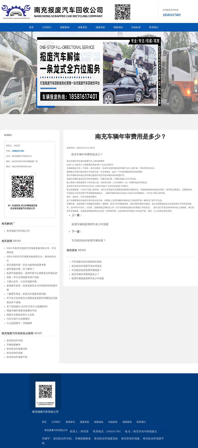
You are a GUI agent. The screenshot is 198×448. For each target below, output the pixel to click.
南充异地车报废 (15, 353)
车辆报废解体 (13, 344)
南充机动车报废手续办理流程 (87, 266)
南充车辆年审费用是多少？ (85, 274)
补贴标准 (136, 27)
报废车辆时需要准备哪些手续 (22, 310)
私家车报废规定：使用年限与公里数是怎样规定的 (32, 273)
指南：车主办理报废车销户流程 (23, 277)
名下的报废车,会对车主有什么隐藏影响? (27, 306)
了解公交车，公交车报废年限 (22, 281)
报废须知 (118, 27)
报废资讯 (82, 27)
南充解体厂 (8, 223)
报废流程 (100, 27)
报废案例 (64, 27)
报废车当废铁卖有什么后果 (20, 314)
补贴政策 (112, 422)
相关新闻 (7, 241)
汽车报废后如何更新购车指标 (87, 261)
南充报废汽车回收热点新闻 (17, 333)
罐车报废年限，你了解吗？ (20, 269)
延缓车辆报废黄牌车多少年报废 (90, 224)
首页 (31, 27)
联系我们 (153, 27)
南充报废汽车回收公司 (18, 230)
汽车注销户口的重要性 (18, 318)
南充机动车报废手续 (17, 357)
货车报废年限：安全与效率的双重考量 (26, 264)
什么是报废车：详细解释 (19, 323)
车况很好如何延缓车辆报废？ (89, 240)
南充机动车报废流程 (17, 348)
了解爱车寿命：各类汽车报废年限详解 (26, 294)
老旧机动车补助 (15, 340)
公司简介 (46, 27)
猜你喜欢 (72, 250)
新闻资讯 (70, 422)
